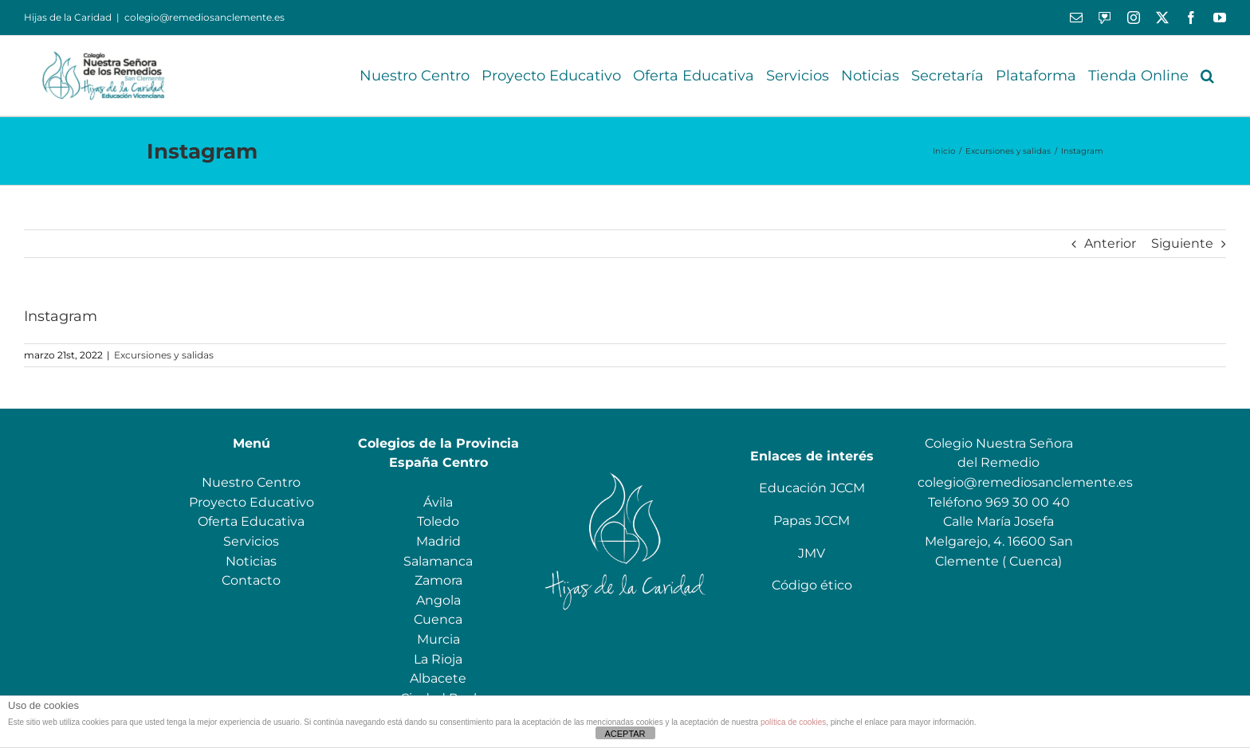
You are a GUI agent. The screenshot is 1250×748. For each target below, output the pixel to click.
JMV (811, 553)
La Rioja (438, 659)
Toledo (438, 521)
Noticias (251, 561)
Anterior (1110, 243)
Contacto (251, 580)
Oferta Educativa (251, 521)
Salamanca (438, 561)
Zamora (438, 580)
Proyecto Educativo (251, 502)
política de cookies (793, 722)
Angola (438, 600)
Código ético (812, 585)
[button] (1207, 76)
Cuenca (438, 619)
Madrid (438, 541)
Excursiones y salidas (164, 355)
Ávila (438, 502)
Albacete (438, 678)
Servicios (251, 541)
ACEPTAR (624, 733)
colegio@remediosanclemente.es (204, 17)
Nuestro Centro (251, 482)
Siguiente (1182, 243)
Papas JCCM (811, 520)
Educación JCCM (812, 487)
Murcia (438, 639)
